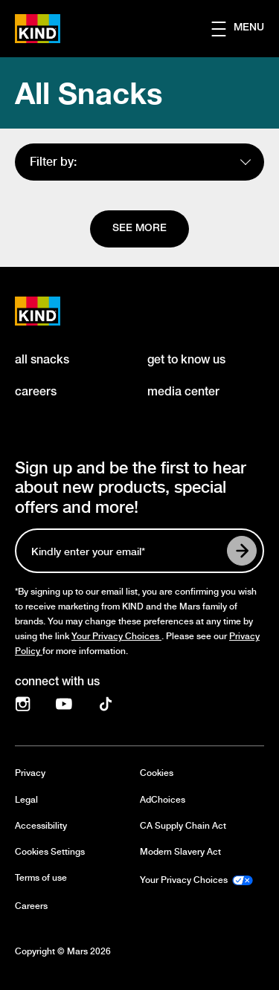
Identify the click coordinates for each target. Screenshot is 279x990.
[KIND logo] (53, 311)
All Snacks (88, 93)
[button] (245, 29)
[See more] (139, 229)
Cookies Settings (50, 852)
